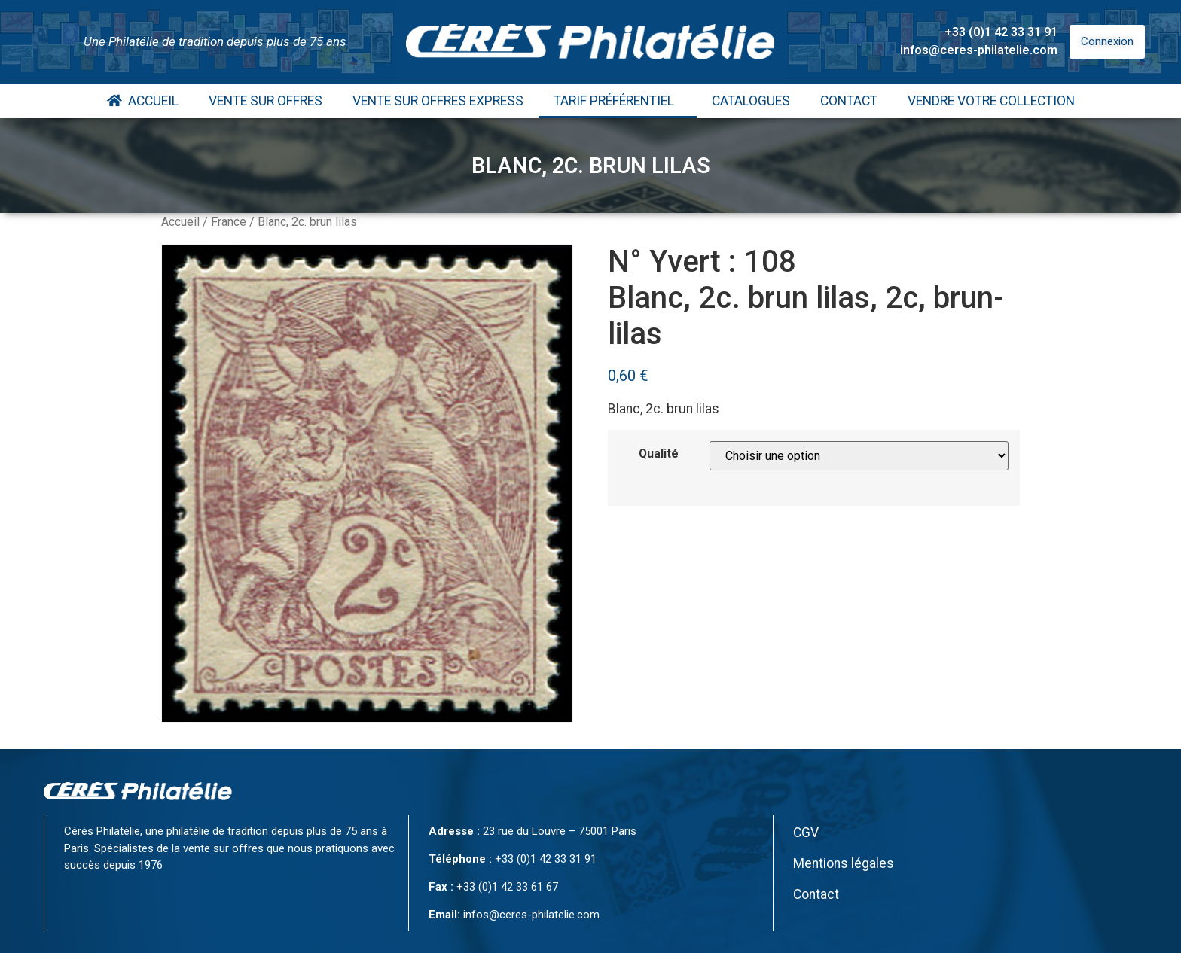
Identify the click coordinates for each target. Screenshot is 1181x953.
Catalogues (751, 100)
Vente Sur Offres (265, 100)
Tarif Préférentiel (618, 100)
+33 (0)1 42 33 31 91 (1000, 32)
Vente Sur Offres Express (437, 100)
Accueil (143, 100)
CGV (806, 832)
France (228, 222)
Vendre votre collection (991, 100)
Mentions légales (843, 863)
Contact (848, 100)
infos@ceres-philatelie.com (978, 50)
